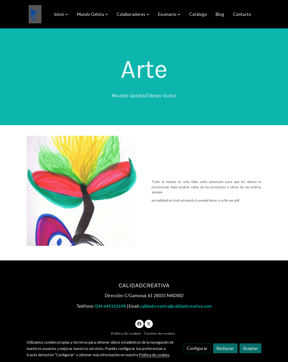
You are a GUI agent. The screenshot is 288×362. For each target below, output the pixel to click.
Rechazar (225, 348)
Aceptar (250, 348)
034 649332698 (110, 306)
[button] (61, 14)
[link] (35, 14)
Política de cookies (126, 334)
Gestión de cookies (159, 334)
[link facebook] (139, 323)
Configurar (197, 348)
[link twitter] (149, 323)
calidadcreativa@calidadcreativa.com (176, 306)
